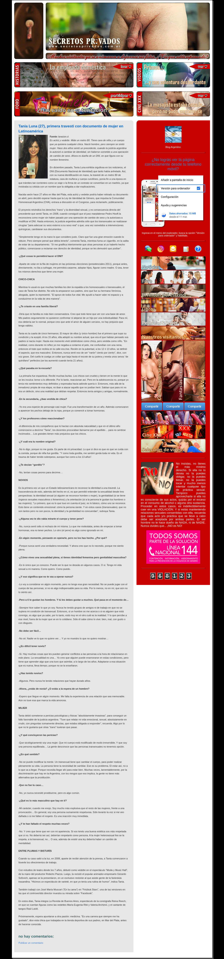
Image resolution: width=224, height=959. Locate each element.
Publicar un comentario (31, 943)
